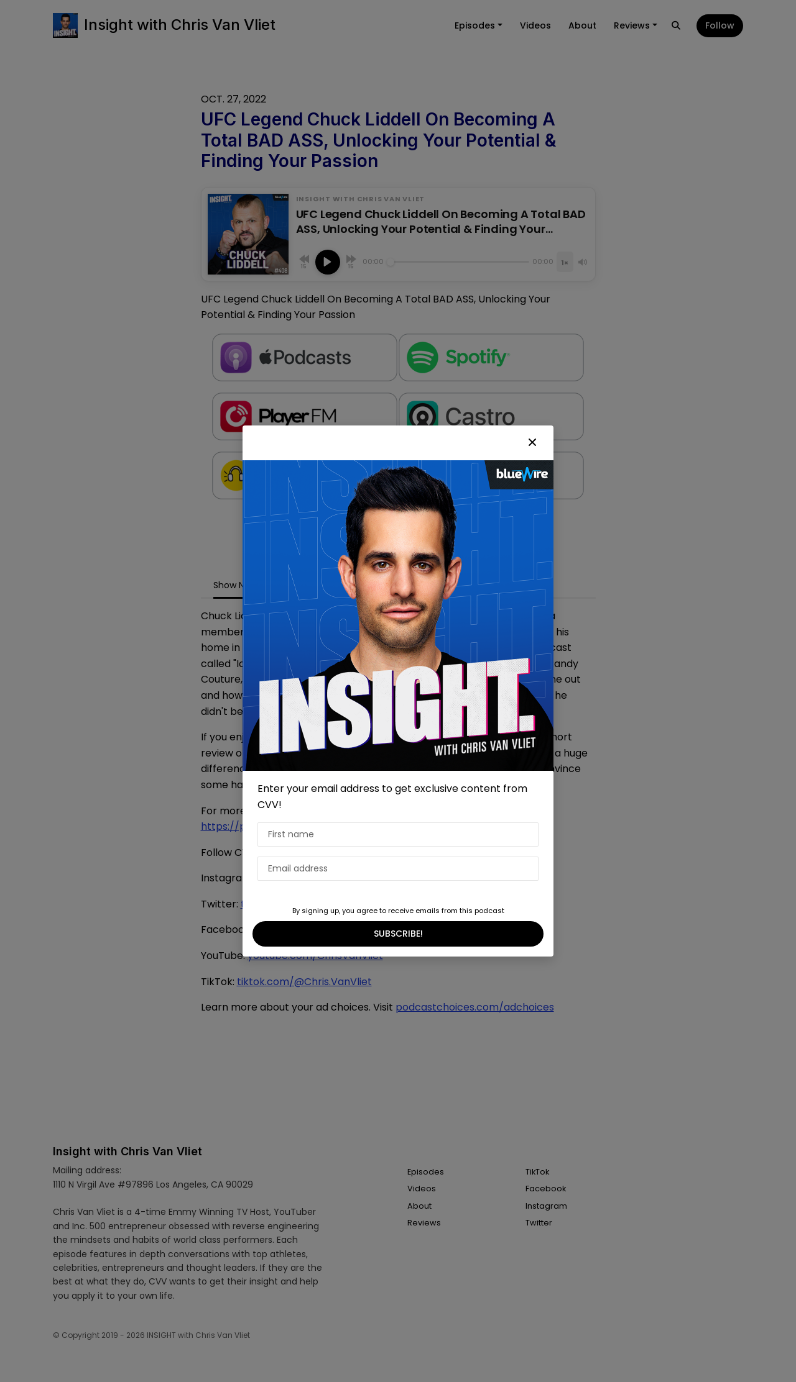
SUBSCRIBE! (398, 933)
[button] (532, 442)
